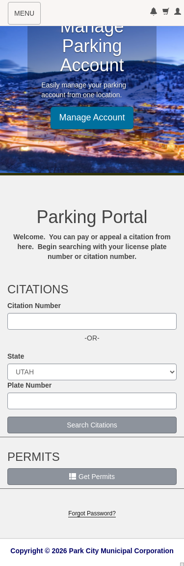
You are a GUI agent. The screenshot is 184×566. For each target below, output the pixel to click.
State (15, 356)
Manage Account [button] (92, 117)
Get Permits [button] (92, 477)
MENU (27, 16)
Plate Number (29, 385)
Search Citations (92, 425)
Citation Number (34, 306)
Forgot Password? (92, 513)
